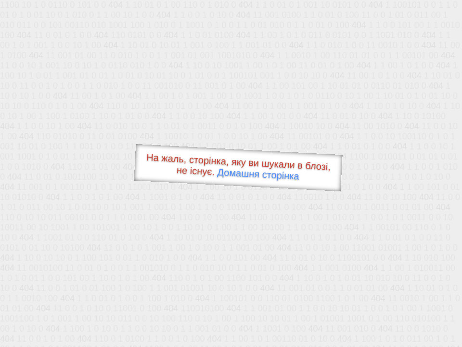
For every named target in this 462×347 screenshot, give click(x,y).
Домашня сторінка (258, 174)
